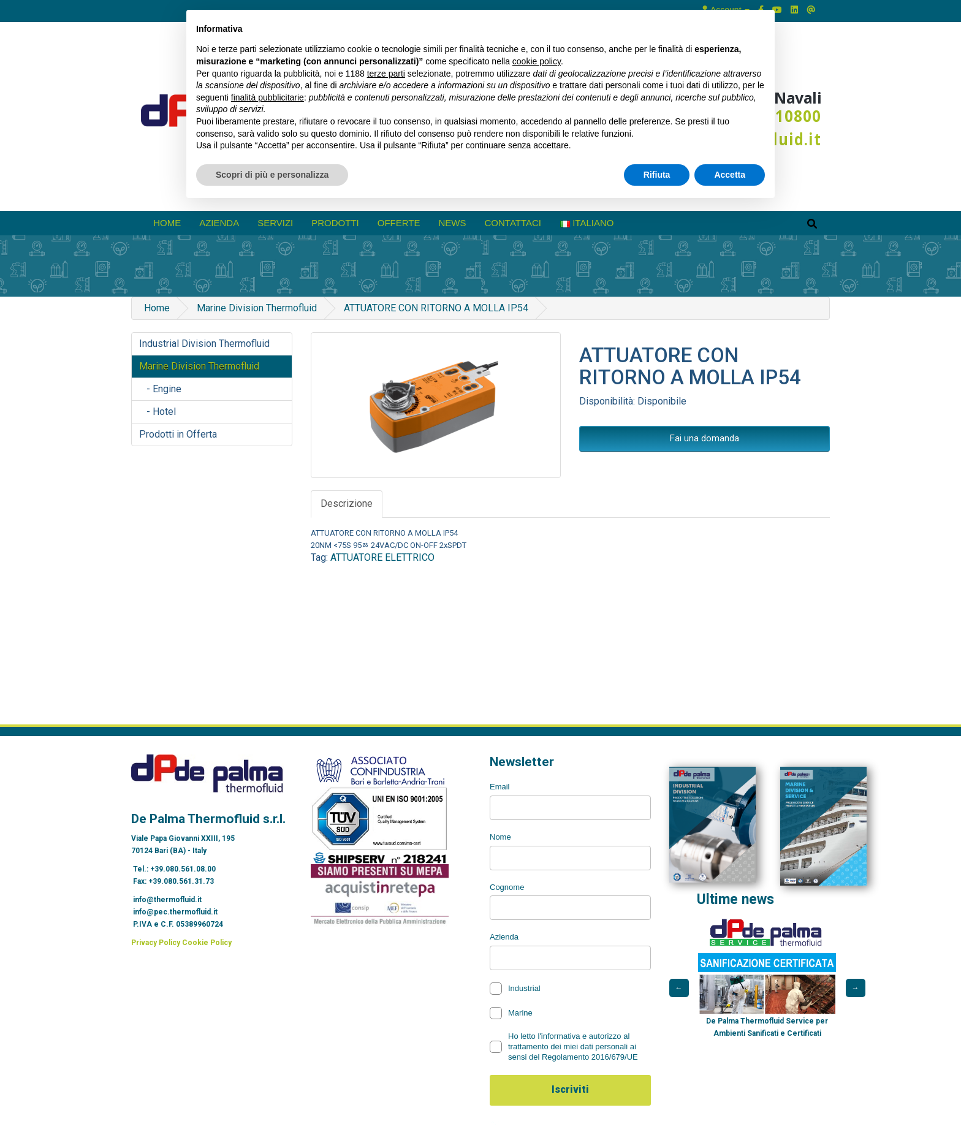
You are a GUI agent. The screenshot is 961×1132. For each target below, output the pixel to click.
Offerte (399, 223)
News (452, 223)
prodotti (335, 223)
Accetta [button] (729, 175)
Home (167, 223)
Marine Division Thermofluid (257, 308)
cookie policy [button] (536, 61)
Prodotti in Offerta (178, 434)
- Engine (160, 389)
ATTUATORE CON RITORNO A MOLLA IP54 (436, 308)
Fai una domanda (704, 438)
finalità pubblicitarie (267, 97)
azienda (219, 223)
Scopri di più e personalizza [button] (272, 175)
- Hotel (157, 411)
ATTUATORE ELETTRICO (382, 557)
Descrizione (347, 503)
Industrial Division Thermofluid (204, 343)
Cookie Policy (207, 942)
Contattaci (513, 223)
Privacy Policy (155, 942)
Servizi (275, 223)
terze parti (386, 73)
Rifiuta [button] (657, 175)
